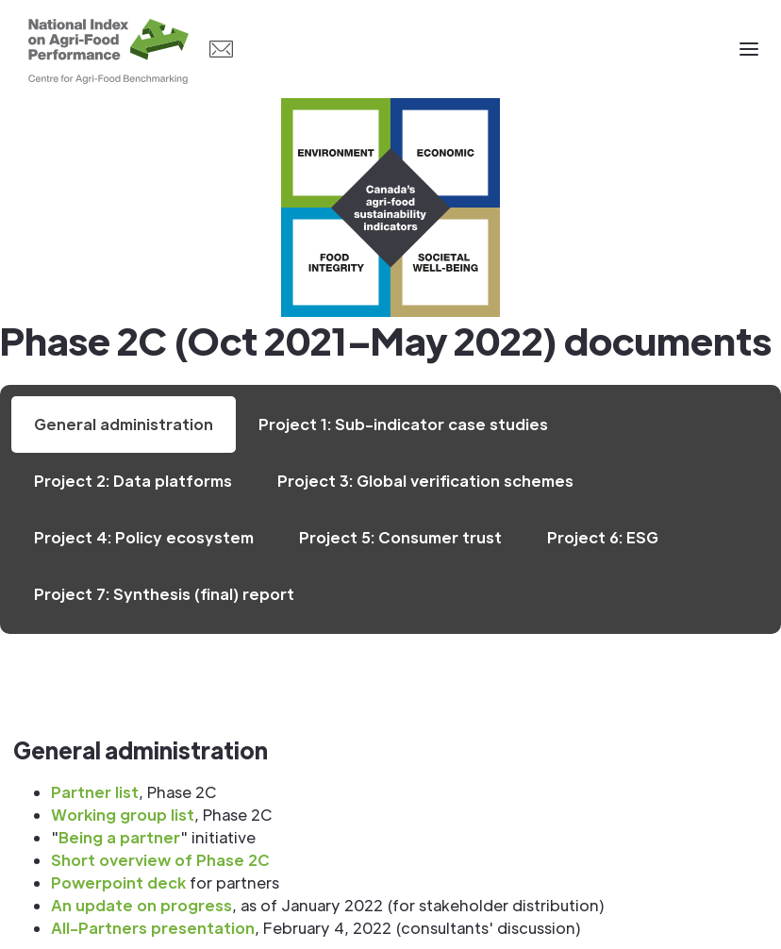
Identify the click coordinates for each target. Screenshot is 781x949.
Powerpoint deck (118, 882)
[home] (108, 49)
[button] (749, 49)
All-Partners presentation (153, 928)
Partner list (95, 792)
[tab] (123, 424)
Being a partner (119, 837)
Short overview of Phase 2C (160, 860)
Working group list (122, 814)
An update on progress (141, 905)
